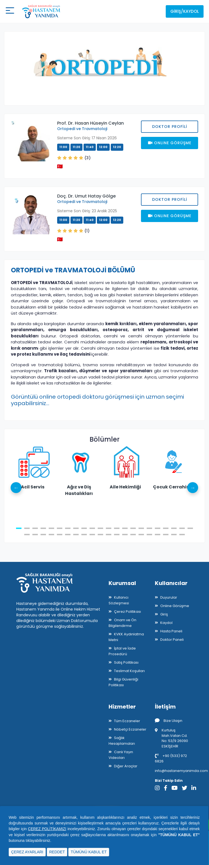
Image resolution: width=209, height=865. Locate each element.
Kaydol (166, 622)
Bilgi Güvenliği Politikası (123, 682)
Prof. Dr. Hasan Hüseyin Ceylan (90, 123)
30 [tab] (84, 534)
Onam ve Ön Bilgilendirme (122, 622)
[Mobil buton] (9, 11)
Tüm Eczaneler (127, 721)
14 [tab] (125, 528)
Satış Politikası (126, 662)
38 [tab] (149, 534)
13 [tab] (116, 528)
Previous (16, 487)
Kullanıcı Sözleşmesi (119, 600)
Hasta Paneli (171, 631)
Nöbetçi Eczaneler (130, 729)
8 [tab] (76, 528)
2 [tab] (27, 528)
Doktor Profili (169, 126)
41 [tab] (174, 534)
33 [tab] (108, 534)
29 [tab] (76, 534)
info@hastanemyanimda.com (181, 770)
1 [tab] (18, 528)
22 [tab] (190, 528)
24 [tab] (35, 534)
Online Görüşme (174, 605)
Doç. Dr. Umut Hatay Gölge (86, 196)
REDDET (57, 852)
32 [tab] (100, 534)
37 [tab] (141, 534)
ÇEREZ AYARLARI (27, 852)
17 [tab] (149, 528)
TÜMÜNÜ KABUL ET (89, 852)
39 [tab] (157, 534)
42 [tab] (182, 534)
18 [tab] (157, 528)
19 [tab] (165, 528)
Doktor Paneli (172, 639)
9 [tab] (84, 528)
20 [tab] (174, 528)
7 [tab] (67, 528)
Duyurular (168, 597)
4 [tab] (43, 528)
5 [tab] (51, 528)
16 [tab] (141, 528)
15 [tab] (133, 528)
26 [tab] (51, 534)
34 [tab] (116, 534)
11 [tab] (100, 528)
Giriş (164, 614)
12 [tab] (108, 528)
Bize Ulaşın (168, 720)
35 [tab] (125, 534)
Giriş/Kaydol (184, 11)
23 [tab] (27, 534)
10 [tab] (92, 528)
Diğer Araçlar (125, 766)
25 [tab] (43, 534)
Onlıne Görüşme (169, 143)
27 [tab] (59, 534)
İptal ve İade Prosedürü (122, 651)
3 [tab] (35, 528)
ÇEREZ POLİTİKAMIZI (47, 829)
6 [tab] (59, 528)
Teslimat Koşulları (129, 670)
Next (192, 487)
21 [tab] (182, 528)
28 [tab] (67, 534)
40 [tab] (165, 534)
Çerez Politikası (127, 611)
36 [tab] (133, 534)
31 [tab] (92, 534)
